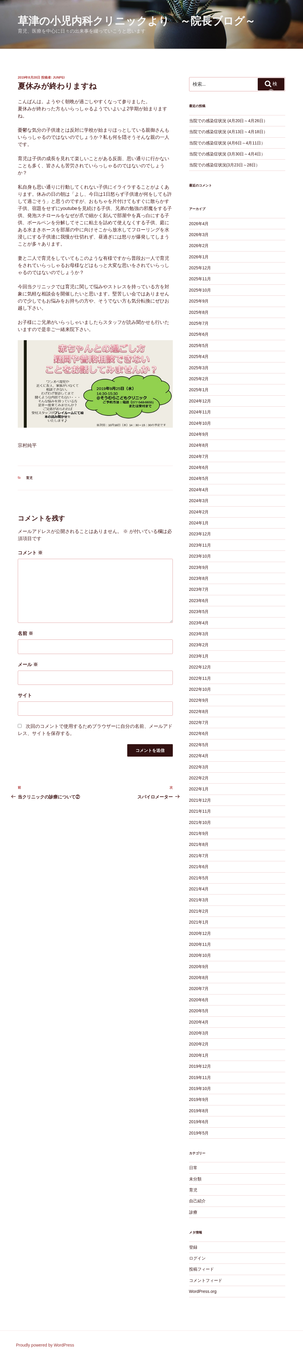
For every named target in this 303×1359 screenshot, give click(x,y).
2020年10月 (200, 955)
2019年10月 (200, 1088)
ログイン (197, 1258)
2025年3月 (199, 367)
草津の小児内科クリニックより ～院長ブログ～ (136, 21)
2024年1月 (199, 523)
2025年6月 (199, 334)
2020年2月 (199, 1044)
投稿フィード (201, 1269)
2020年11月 (200, 944)
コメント (30, 552)
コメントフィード (205, 1280)
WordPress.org (203, 1291)
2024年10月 (200, 423)
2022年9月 (199, 700)
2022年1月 (199, 789)
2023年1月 (199, 656)
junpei (59, 77)
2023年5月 (199, 611)
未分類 (195, 1179)
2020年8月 (199, 977)
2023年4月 (199, 622)
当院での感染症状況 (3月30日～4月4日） (227, 154)
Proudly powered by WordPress (45, 1345)
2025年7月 (199, 323)
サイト (25, 695)
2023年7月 (199, 589)
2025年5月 (199, 345)
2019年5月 (199, 1133)
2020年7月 (199, 988)
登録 (193, 1247)
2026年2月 (199, 245)
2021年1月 (199, 922)
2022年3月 (199, 767)
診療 (193, 1212)
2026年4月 (199, 223)
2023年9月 (199, 567)
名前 (25, 633)
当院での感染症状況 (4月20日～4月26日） (228, 120)
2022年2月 (199, 778)
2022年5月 (199, 744)
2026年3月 (199, 234)
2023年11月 (200, 545)
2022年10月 (200, 689)
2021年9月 (199, 833)
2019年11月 (200, 1077)
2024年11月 (200, 412)
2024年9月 (199, 434)
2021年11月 (200, 811)
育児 (29, 478)
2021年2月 (199, 911)
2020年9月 (199, 966)
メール (28, 664)
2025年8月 (199, 312)
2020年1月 (199, 1055)
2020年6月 (199, 999)
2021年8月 (199, 844)
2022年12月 (200, 667)
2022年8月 (199, 711)
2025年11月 (200, 278)
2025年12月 (200, 267)
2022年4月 (199, 755)
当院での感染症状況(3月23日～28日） (224, 165)
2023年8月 (199, 578)
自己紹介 (197, 1201)
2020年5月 (199, 1010)
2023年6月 (199, 600)
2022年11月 (200, 678)
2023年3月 (199, 633)
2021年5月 (199, 878)
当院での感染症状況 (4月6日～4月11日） (227, 143)
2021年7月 (199, 855)
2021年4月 (199, 889)
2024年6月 (199, 467)
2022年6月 (199, 733)
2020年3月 (199, 1033)
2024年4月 (199, 489)
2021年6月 (199, 866)
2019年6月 (199, 1121)
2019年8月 (199, 1110)
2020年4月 (199, 1022)
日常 (193, 1167)
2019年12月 (200, 1066)
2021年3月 (199, 899)
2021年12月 (200, 800)
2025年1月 (199, 389)
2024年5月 (199, 478)
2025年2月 (199, 378)
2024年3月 (199, 500)
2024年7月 (199, 456)
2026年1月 (199, 256)
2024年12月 (200, 401)
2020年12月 (200, 933)
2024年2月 (199, 512)
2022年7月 (199, 722)
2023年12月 (200, 533)
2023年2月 (199, 644)
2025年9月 (199, 301)
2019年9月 (199, 1099)
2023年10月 (200, 556)
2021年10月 (200, 822)
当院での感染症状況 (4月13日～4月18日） (228, 131)
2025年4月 (199, 356)
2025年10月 (200, 290)
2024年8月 (199, 445)
